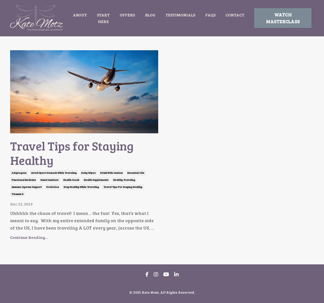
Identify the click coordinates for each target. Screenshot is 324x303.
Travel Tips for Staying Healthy (72, 152)
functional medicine (24, 180)
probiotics (52, 187)
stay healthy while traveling (81, 187)
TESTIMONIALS (180, 14)
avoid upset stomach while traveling (54, 172)
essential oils (135, 172)
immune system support (27, 187)
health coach (71, 180)
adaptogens (19, 172)
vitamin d (18, 194)
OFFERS (127, 14)
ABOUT (80, 14)
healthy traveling (124, 180)
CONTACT (235, 14)
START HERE (103, 18)
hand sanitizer (49, 180)
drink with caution (111, 172)
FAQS (210, 14)
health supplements (96, 180)
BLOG (150, 14)
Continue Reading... (29, 237)
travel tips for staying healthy (123, 187)
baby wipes (88, 172)
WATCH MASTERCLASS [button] (283, 18)
